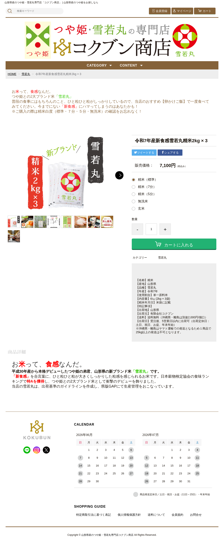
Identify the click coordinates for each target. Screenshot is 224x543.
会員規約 (177, 514)
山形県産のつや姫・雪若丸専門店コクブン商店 (107, 534)
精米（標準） (148, 179)
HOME (12, 74)
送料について (156, 514)
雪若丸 (26, 74)
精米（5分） (147, 194)
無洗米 (143, 201)
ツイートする (144, 152)
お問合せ (196, 514)
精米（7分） (147, 187)
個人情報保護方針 (129, 514)
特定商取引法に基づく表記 (93, 514)
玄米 (141, 208)
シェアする (170, 152)
